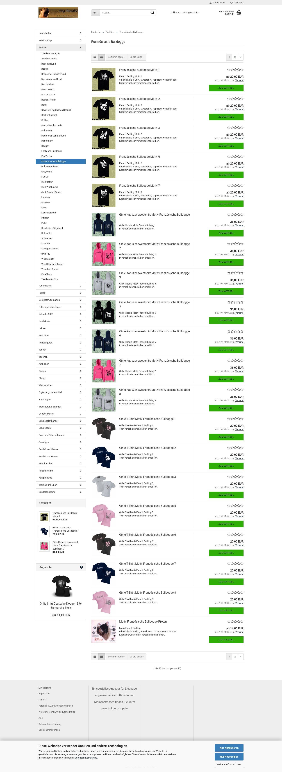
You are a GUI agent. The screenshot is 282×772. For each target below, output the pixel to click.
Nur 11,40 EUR (60, 615)
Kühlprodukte (45, 477)
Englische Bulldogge (51, 151)
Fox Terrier (46, 156)
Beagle (44, 68)
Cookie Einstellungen (49, 729)
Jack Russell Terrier (51, 192)
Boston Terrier (48, 99)
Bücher (42, 371)
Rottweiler (46, 233)
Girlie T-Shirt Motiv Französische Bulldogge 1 (147, 419)
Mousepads (45, 428)
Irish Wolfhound (49, 187)
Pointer (45, 218)
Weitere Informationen (229, 764)
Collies (44, 120)
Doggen (45, 146)
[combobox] (116, 57)
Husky (44, 176)
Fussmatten (45, 285)
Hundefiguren (45, 342)
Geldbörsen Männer (49, 449)
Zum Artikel (226, 88)
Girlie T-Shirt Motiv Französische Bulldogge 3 (147, 477)
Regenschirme (46, 470)
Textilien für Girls (49, 279)
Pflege (42, 378)
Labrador (45, 197)
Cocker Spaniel (49, 115)
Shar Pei (45, 243)
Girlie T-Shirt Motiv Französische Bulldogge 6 (147, 534)
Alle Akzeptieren (229, 747)
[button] (94, 57)
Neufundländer (48, 212)
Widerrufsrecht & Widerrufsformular (56, 711)
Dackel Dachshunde (51, 125)
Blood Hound (47, 89)
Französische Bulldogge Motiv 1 (139, 70)
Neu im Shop (45, 40)
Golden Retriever (49, 166)
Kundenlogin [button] (217, 2)
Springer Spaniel (49, 248)
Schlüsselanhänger (48, 421)
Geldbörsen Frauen (48, 456)
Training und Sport (48, 485)
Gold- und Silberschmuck (51, 435)
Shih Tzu (45, 253)
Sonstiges (44, 442)
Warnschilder (45, 385)
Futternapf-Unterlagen (50, 307)
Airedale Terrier (49, 58)
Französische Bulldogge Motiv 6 (139, 156)
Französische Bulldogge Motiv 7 (139, 185)
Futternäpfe (45, 399)
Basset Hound (48, 63)
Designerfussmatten (49, 300)
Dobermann (47, 140)
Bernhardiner (47, 84)
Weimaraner (47, 259)
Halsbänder (44, 321)
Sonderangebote (47, 492)
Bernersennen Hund (51, 79)
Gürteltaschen (46, 463)
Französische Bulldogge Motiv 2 (139, 99)
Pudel (44, 223)
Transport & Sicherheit (50, 406)
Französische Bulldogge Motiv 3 (139, 127)
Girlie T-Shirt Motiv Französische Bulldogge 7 (147, 563)
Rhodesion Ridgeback (52, 228)
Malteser (45, 202)
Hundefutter (45, 33)
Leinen (42, 328)
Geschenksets (46, 413)
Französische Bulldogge (53, 161)
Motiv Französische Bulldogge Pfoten (143, 621)
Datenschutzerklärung (86, 757)
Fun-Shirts (46, 274)
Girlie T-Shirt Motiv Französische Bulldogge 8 (147, 592)
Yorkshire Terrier (49, 269)
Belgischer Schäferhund (53, 74)
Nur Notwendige (229, 756)
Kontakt (42, 699)
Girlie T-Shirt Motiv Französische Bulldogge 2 (147, 448)
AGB (40, 718)
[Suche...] (95, 12)
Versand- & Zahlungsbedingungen (55, 705)
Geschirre (44, 335)
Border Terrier (48, 94)
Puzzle (42, 293)
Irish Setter (47, 182)
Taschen (43, 357)
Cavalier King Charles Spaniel (56, 110)
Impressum (44, 693)
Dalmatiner (47, 130)
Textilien (43, 47)
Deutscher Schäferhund (53, 135)
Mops (44, 207)
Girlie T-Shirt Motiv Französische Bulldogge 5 (147, 505)
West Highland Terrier (52, 264)
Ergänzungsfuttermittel (50, 392)
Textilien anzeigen (50, 53)
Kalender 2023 (46, 314)
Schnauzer (46, 238)
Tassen (42, 349)
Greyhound (46, 171)
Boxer (44, 104)
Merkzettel (237, 2)
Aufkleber (44, 364)
